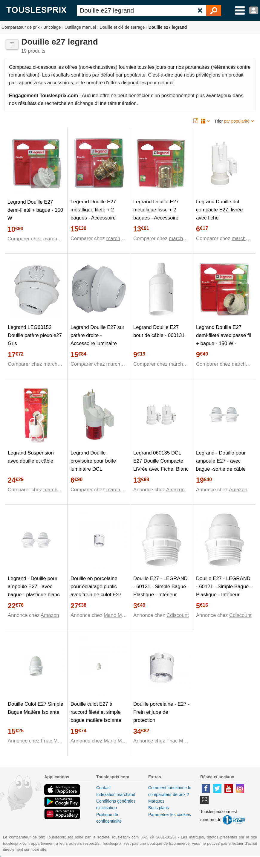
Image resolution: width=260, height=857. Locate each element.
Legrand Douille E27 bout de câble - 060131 (159, 331)
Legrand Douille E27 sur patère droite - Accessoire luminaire (97, 335)
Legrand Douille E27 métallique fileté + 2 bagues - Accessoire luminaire (93, 214)
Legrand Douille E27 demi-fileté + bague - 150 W (35, 210)
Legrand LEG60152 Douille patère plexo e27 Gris (35, 335)
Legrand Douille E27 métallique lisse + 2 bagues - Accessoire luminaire (156, 214)
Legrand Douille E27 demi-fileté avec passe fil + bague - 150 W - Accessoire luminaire (223, 339)
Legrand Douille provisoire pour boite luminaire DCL (93, 461)
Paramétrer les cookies (169, 814)
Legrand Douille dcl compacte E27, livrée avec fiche (219, 210)
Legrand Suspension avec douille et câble (31, 457)
